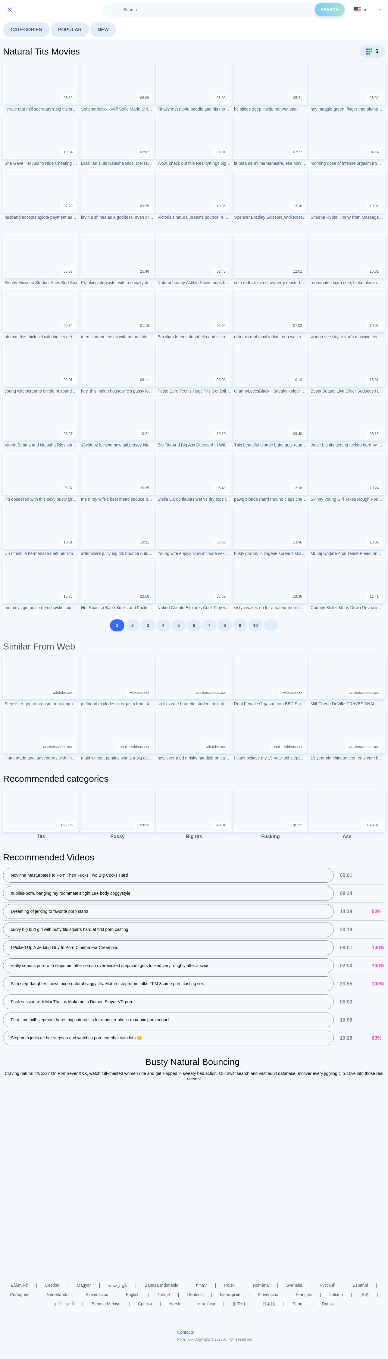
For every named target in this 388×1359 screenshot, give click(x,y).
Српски (145, 1303)
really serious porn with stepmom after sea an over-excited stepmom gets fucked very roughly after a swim (110, 965)
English (132, 1294)
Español (360, 1285)
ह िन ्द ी (64, 1303)
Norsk (174, 1303)
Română (261, 1285)
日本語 (268, 1303)
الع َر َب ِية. (117, 1285)
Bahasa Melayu (106, 1303)
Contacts (185, 1332)
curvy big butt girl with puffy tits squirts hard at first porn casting (69, 929)
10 (255, 625)
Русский (327, 1285)
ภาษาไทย (206, 1303)
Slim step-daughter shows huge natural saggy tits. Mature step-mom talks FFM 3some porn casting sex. (108, 984)
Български (230, 1294)
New (103, 29)
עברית (201, 1285)
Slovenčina (268, 1294)
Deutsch (194, 1294)
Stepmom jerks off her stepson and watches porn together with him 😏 (76, 1038)
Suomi (299, 1303)
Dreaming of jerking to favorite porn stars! (49, 911)
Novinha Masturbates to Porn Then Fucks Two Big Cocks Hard (69, 875)
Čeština (52, 1285)
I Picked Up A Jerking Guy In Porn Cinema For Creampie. (64, 947)
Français (304, 1294)
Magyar (84, 1285)
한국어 (239, 1303)
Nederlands (57, 1294)
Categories (26, 29)
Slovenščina (97, 1294)
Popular (70, 29)
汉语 (364, 1294)
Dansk (328, 1303)
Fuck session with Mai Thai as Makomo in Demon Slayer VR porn (72, 1002)
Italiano (336, 1294)
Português (20, 1294)
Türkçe (163, 1294)
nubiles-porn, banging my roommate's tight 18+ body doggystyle (70, 893)
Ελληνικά (19, 1285)
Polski (229, 1285)
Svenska (294, 1285)
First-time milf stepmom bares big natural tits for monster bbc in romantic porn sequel (90, 1020)
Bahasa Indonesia (161, 1285)
